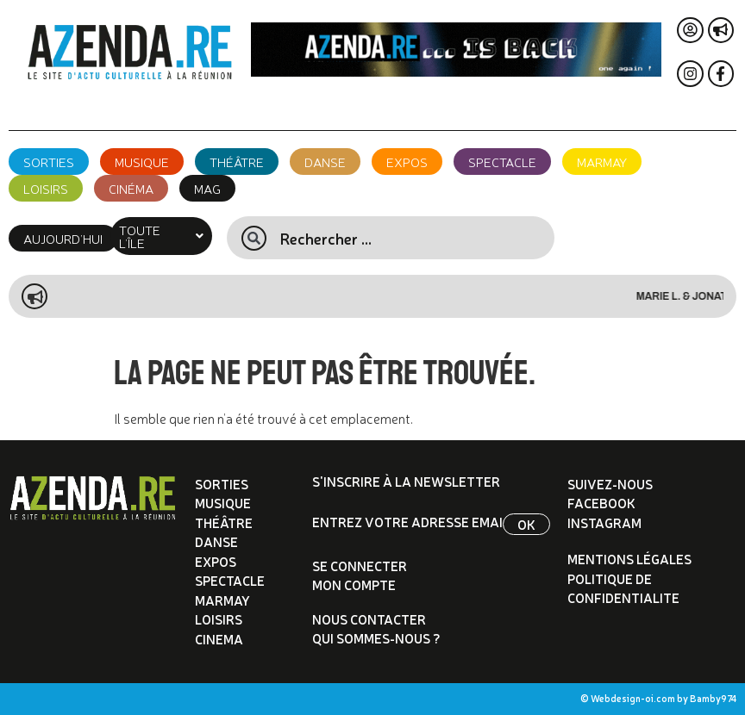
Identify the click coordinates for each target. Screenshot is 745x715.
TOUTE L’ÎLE (161, 236)
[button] (161, 236)
